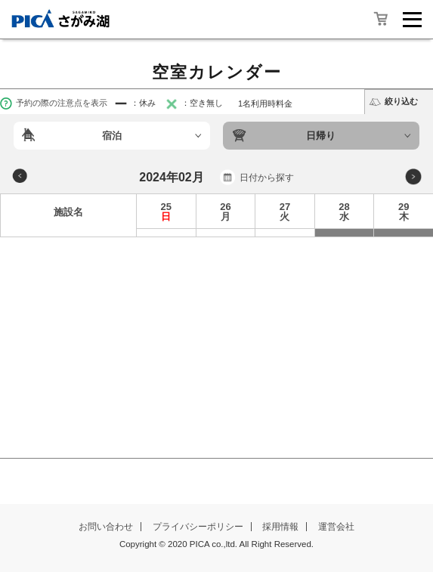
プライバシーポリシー (198, 526)
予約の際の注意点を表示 (53, 102)
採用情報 (280, 526)
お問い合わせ (106, 526)
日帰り (321, 135)
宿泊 (112, 135)
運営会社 (336, 526)
